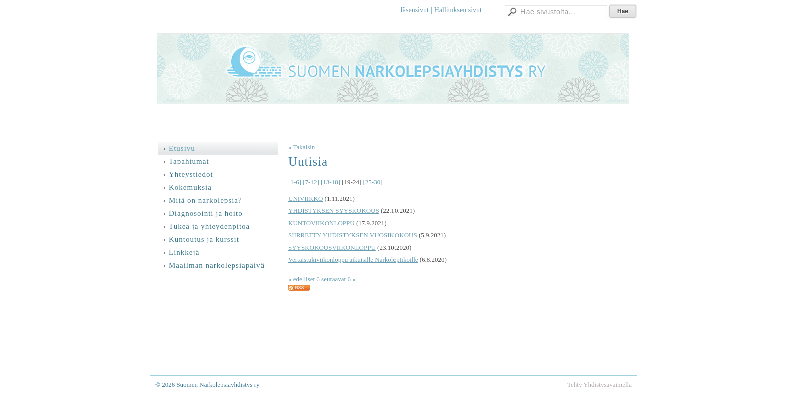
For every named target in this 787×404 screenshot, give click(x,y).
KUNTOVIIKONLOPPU (322, 223)
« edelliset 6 (304, 279)
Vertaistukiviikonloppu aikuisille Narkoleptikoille (353, 259)
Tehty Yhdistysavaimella (599, 384)
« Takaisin (301, 147)
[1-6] (294, 182)
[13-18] (330, 182)
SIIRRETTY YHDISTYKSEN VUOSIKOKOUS (352, 235)
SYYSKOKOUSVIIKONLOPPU (332, 247)
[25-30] (373, 182)
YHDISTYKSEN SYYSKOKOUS (333, 210)
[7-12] (311, 182)
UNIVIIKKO (305, 198)
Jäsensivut (414, 10)
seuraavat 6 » (338, 279)
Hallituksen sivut (458, 10)
